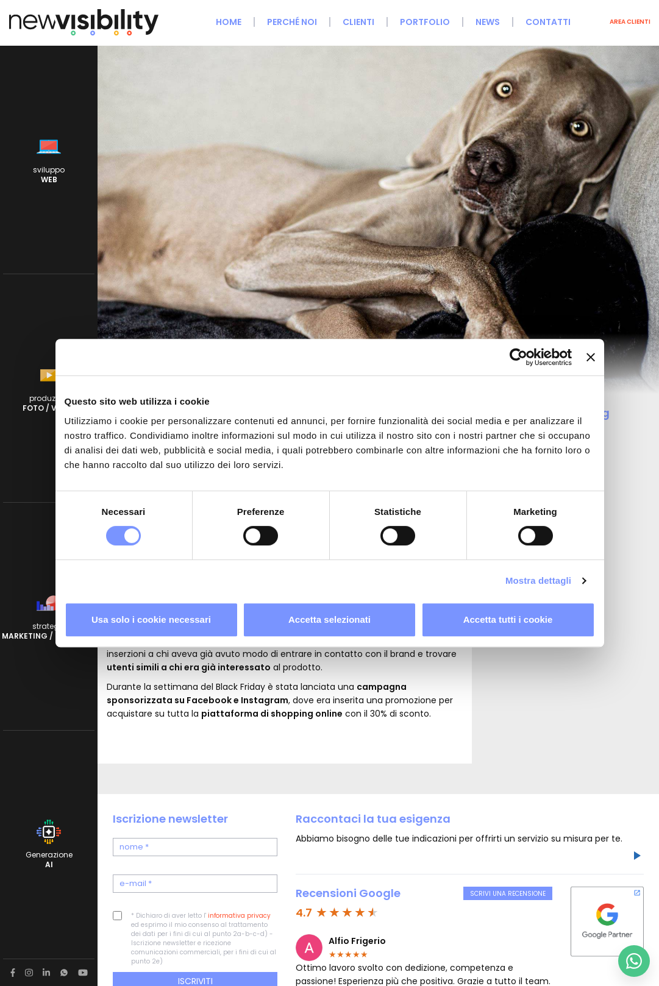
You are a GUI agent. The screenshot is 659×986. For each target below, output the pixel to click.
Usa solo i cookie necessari (151, 619)
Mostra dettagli (538, 580)
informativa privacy (239, 915)
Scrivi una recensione (508, 893)
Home (228, 22)
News (488, 22)
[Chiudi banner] (590, 357)
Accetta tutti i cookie (508, 619)
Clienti (358, 22)
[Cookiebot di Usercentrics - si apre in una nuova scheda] (518, 357)
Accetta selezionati (329, 619)
